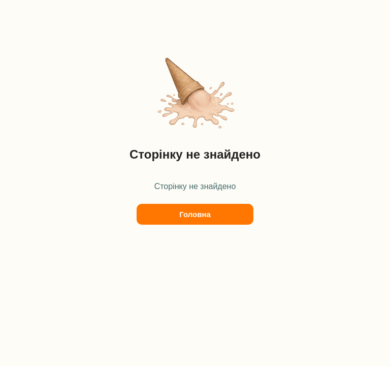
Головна (195, 214)
